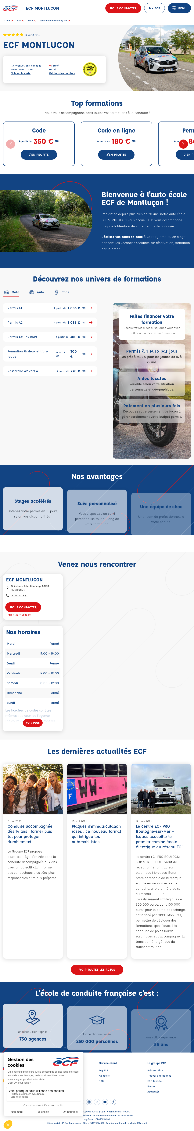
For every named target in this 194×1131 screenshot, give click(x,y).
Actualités (153, 1091)
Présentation (155, 1070)
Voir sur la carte (21, 73)
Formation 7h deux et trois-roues (50, 354)
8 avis (36, 35)
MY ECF (154, 8)
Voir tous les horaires (62, 73)
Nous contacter (123, 8)
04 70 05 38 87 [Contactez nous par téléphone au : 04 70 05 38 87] (19, 595)
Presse (151, 1086)
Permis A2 (50, 322)
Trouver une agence (159, 1075)
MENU (179, 8)
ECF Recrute (154, 1080)
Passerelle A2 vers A (50, 371)
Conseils (104, 1075)
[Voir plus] (33, 723)
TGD (101, 1080)
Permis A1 (50, 308)
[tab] (11, 292)
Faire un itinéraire (19, 614)
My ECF (103, 1070)
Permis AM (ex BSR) (50, 337)
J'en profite (39, 155)
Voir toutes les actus (97, 970)
